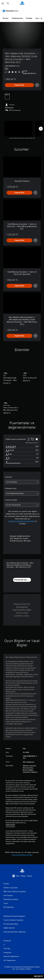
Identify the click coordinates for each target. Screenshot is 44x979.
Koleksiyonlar (17, 18)
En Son (5, 18)
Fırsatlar (29, 18)
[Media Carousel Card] (18, 129)
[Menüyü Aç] (2, 3)
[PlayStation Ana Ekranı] (22, 3)
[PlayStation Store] (11, 11)
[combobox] (22, 482)
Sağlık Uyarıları (10, 825)
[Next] (41, 129)
